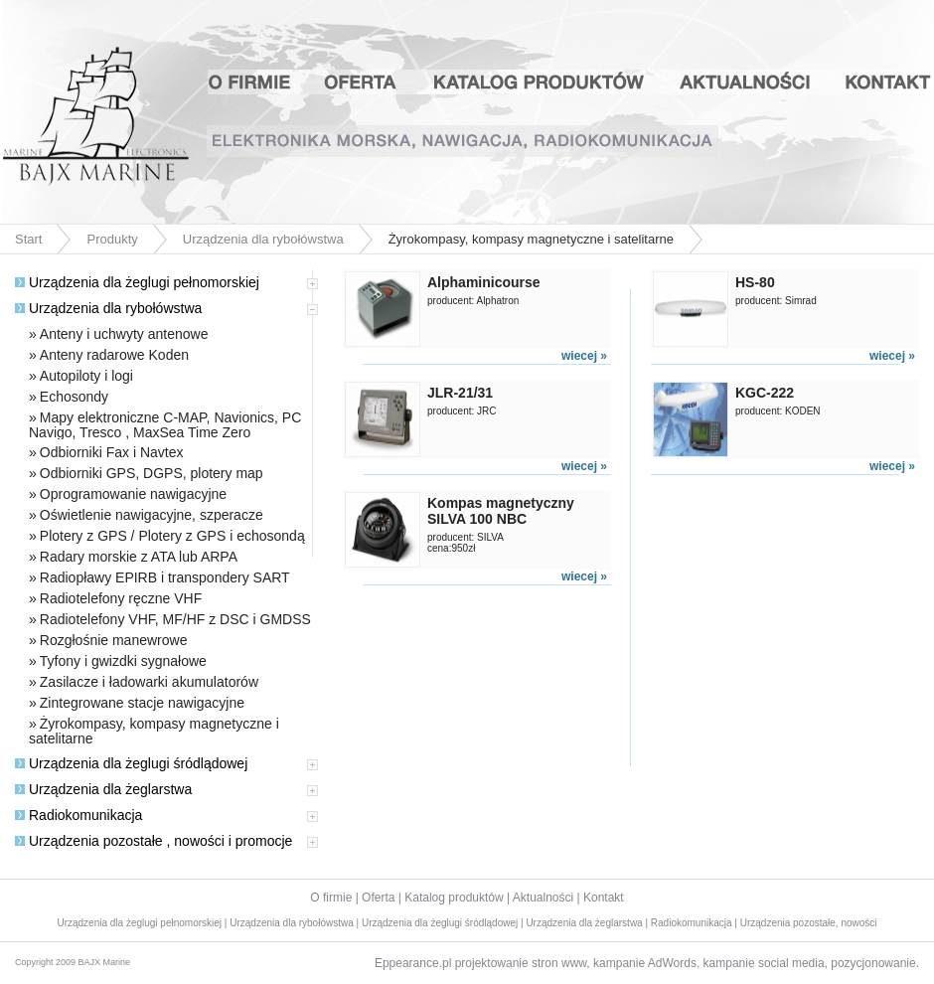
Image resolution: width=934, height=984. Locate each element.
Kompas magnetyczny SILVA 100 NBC (500, 511)
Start (28, 239)
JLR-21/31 (460, 393)
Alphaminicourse (484, 282)
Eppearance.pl (413, 963)
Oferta (361, 82)
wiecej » (584, 356)
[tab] (163, 287)
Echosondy (74, 397)
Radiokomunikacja (78, 815)
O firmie (258, 82)
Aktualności (748, 82)
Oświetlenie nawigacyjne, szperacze (151, 515)
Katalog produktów (539, 82)
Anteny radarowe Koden (114, 355)
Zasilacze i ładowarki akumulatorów (149, 682)
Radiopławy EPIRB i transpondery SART (165, 577)
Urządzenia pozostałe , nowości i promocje (153, 841)
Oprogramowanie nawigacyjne (133, 494)
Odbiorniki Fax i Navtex (112, 452)
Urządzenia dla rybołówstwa (263, 239)
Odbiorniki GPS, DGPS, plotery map (151, 473)
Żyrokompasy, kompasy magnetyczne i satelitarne (154, 731)
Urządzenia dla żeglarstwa (103, 789)
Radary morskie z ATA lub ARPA (138, 557)
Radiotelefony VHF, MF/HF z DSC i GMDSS (175, 619)
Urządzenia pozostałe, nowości (808, 922)
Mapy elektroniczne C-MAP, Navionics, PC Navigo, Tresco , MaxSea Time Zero (165, 425)
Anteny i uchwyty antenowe (124, 334)
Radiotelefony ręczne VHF (121, 598)
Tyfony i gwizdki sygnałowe (123, 661)
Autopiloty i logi (86, 376)
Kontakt (882, 82)
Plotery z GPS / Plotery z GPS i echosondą (172, 536)
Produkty (111, 239)
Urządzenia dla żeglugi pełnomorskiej (137, 282)
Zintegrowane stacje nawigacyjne (142, 703)
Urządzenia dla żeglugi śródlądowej (131, 763)
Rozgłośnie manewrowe (114, 640)
